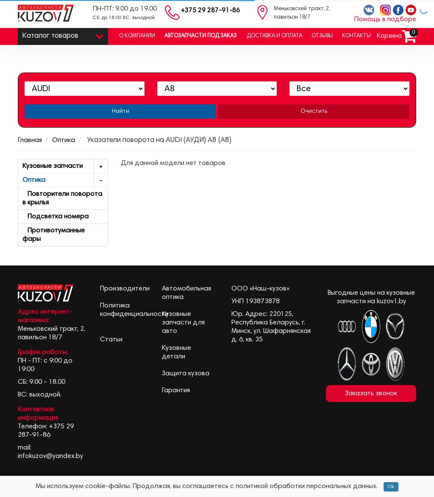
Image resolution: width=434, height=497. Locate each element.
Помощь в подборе (385, 19)
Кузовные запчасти (65, 166)
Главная (30, 140)
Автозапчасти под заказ (200, 36)
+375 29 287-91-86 (210, 11)
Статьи (111, 339)
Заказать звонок (371, 393)
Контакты (356, 36)
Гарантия (176, 390)
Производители (125, 288)
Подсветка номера (55, 216)
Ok (391, 486)
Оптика (63, 140)
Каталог (63, 34)
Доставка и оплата (274, 36)
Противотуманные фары (53, 235)
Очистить (313, 111)
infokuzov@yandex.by (50, 456)
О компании (137, 36)
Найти (120, 111)
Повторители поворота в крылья (62, 198)
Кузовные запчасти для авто (183, 323)
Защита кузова (185, 373)
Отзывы (322, 36)
